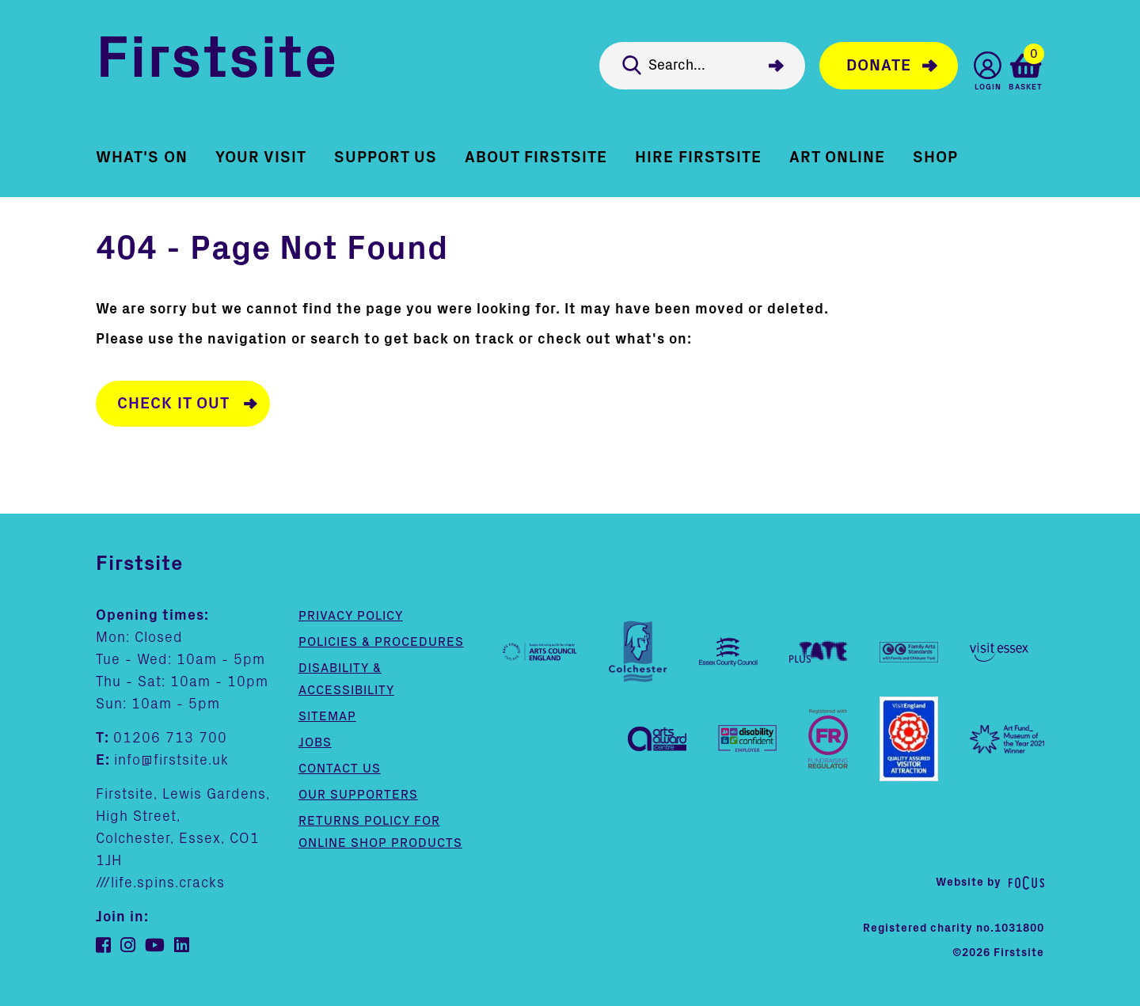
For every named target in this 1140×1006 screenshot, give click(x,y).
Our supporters (358, 794)
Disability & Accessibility (346, 679)
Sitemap (327, 716)
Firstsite (217, 62)
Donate (878, 66)
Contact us (339, 768)
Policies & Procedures (381, 642)
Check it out (173, 404)
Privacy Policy (350, 615)
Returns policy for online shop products (380, 831)
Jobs (315, 742)
